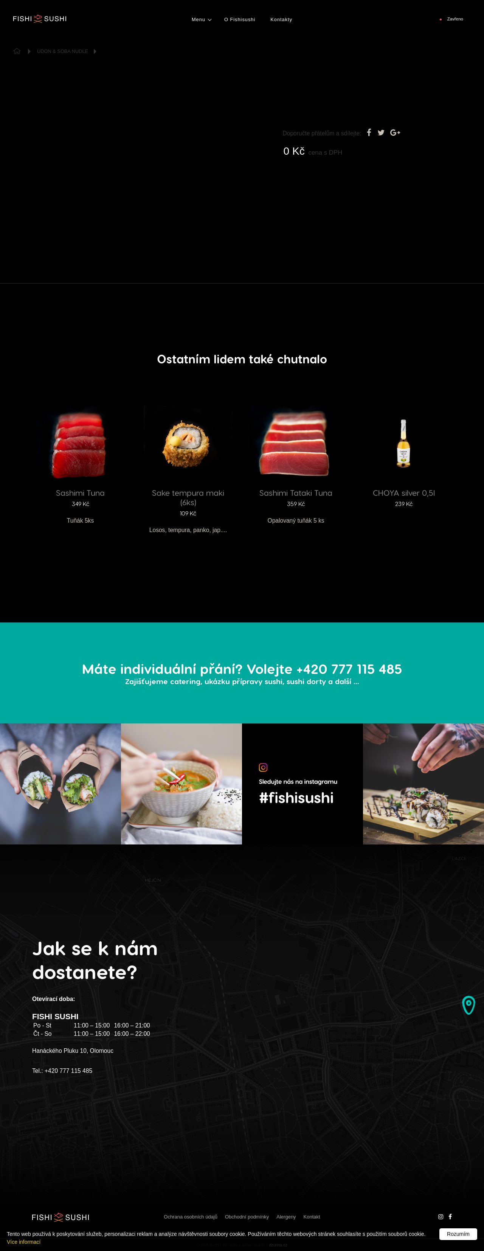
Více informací (23, 1242)
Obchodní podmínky (247, 1217)
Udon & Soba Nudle (62, 51)
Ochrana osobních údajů (190, 1217)
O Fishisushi (239, 19)
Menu (198, 19)
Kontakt (312, 1217)
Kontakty (281, 19)
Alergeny (286, 1217)
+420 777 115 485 (68, 1071)
